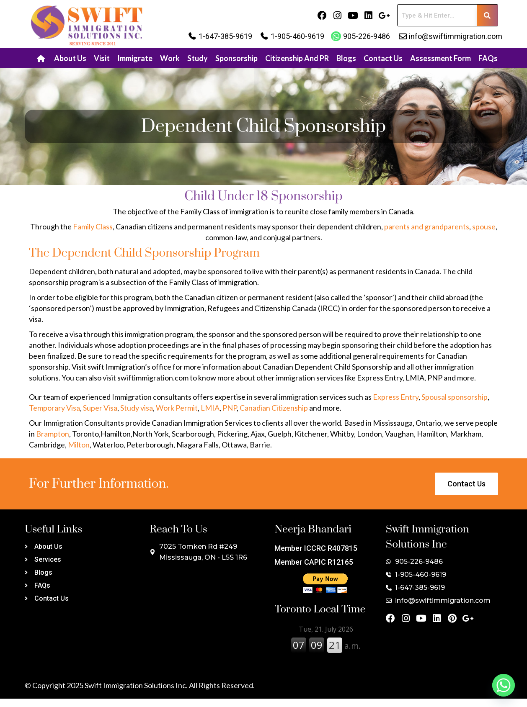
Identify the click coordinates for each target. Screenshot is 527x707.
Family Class (93, 226)
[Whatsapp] (503, 685)
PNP (229, 407)
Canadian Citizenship (274, 407)
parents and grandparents (426, 226)
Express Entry (395, 396)
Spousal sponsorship (454, 396)
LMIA (210, 407)
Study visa (136, 407)
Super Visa (100, 407)
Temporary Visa (54, 407)
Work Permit (177, 407)
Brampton (52, 433)
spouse (484, 226)
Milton (79, 444)
